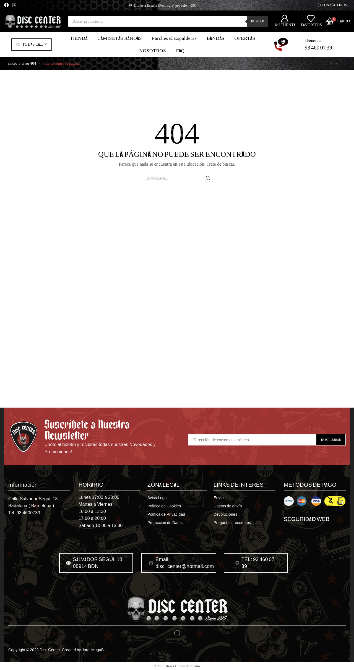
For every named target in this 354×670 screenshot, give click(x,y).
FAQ (180, 51)
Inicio (12, 63)
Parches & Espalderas (174, 38)
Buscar (257, 21)
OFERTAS (244, 38)
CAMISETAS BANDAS (119, 38)
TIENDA (78, 38)
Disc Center (50, 649)
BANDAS (215, 38)
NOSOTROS (152, 51)
